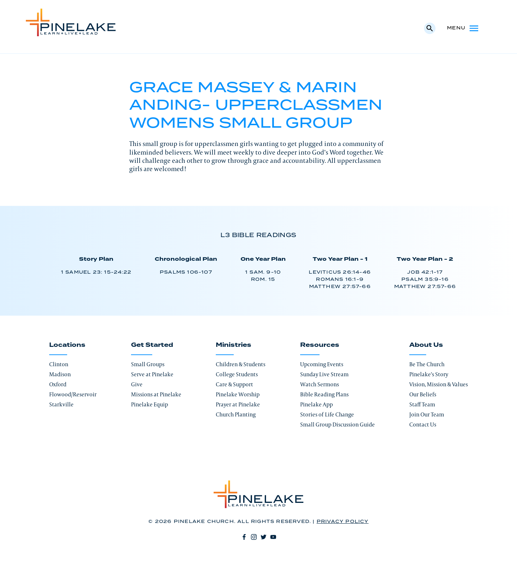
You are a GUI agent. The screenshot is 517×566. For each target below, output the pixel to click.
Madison (60, 374)
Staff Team (422, 404)
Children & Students (240, 364)
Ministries (233, 345)
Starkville (61, 404)
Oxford (57, 384)
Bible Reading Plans (324, 394)
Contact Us (422, 424)
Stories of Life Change (327, 414)
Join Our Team (426, 414)
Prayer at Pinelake (238, 404)
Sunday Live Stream (324, 374)
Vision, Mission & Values (438, 384)
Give (137, 384)
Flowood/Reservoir (73, 394)
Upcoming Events (321, 364)
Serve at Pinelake (152, 374)
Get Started (152, 345)
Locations (67, 345)
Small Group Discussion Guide (337, 424)
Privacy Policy (343, 521)
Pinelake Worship (238, 394)
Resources (319, 345)
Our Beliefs (422, 394)
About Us (426, 345)
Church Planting (236, 414)
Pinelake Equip (149, 404)
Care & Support (234, 384)
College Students (237, 374)
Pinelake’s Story (428, 374)
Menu (463, 28)
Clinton (58, 364)
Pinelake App (316, 404)
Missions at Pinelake (156, 394)
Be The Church (426, 364)
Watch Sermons (319, 384)
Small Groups (147, 364)
